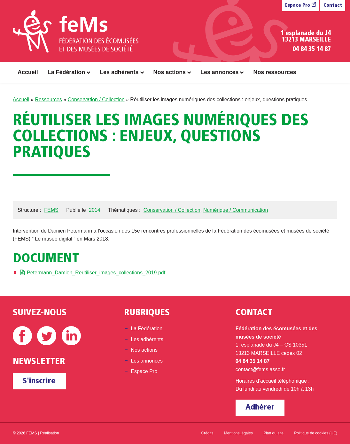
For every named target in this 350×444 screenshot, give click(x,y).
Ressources (48, 99)
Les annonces (219, 72)
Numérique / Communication (235, 210)
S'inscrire (39, 381)
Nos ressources (274, 72)
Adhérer (260, 407)
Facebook (22, 335)
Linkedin (71, 335)
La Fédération (66, 72)
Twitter (46, 335)
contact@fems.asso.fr (260, 369)
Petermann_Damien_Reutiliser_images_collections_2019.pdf (96, 272)
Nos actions (169, 72)
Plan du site (273, 433)
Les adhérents (119, 72)
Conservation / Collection (96, 99)
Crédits (207, 433)
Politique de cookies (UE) (315, 433)
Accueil (28, 72)
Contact (332, 5)
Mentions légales (238, 433)
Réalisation (49, 433)
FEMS (51, 210)
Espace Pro (297, 5)
